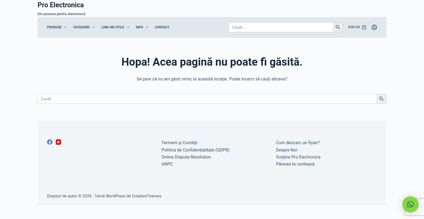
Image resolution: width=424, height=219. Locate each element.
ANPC (167, 164)
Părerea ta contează (295, 164)
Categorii (85, 27)
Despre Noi (286, 150)
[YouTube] (58, 142)
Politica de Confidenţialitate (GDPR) (195, 150)
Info (143, 27)
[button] (410, 204)
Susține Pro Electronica (298, 157)
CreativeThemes (146, 196)
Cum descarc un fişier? (298, 142)
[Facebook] (49, 142)
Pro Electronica (61, 5)
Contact (162, 27)
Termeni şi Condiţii (179, 142)
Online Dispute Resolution (186, 157)
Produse (58, 27)
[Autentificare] (374, 27)
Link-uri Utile (116, 27)
